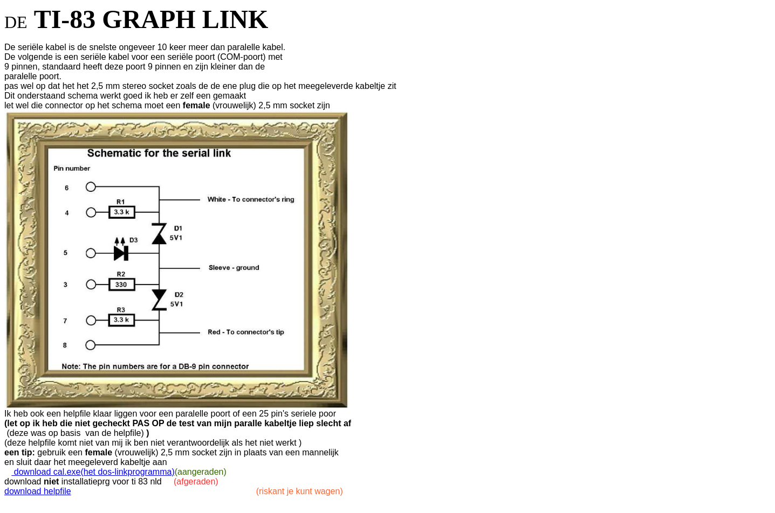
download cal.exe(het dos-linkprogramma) (92, 471)
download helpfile (37, 491)
